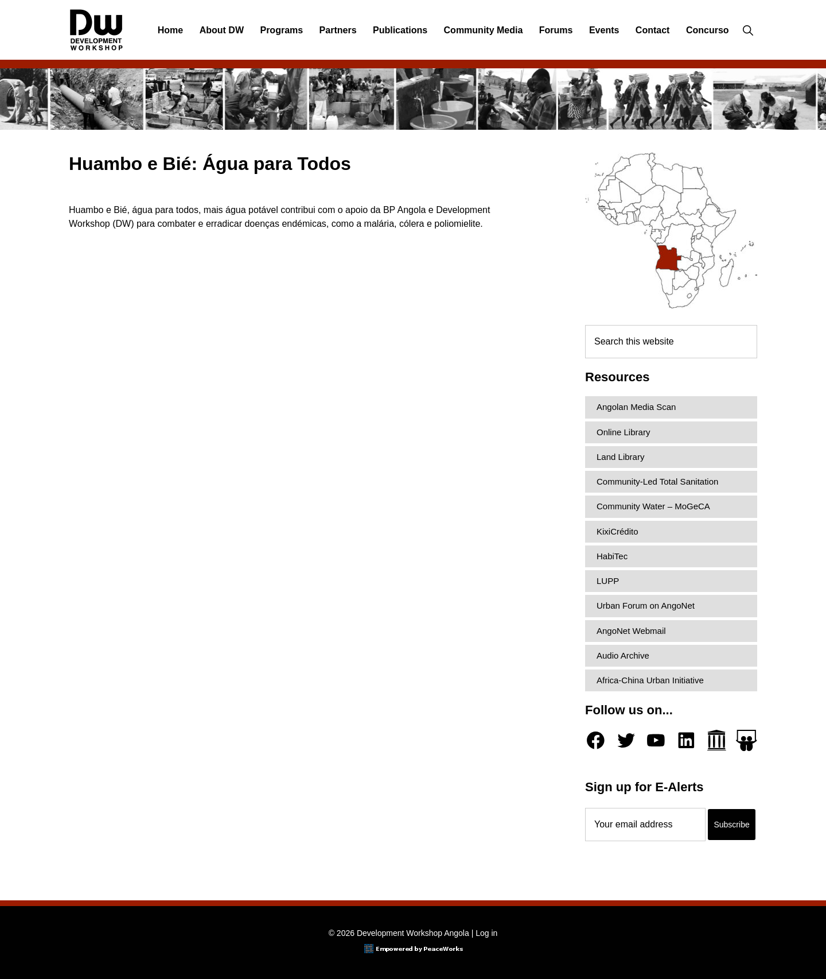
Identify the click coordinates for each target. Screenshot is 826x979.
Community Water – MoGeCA (653, 506)
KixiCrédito (617, 531)
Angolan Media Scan (636, 407)
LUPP (608, 581)
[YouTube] (656, 740)
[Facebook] (595, 740)
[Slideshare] (746, 740)
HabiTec (612, 556)
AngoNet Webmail (631, 631)
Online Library (623, 432)
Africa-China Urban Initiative (650, 680)
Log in (486, 933)
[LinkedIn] (686, 740)
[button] (747, 30)
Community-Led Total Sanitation (657, 481)
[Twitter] (626, 740)
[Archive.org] (716, 740)
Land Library (620, 457)
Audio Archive (623, 655)
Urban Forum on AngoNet (646, 605)
